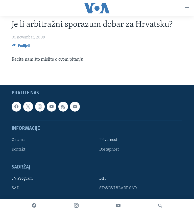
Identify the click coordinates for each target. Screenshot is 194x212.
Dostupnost (109, 149)
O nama (18, 140)
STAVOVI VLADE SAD (118, 188)
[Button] (21, 47)
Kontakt (18, 149)
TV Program (22, 179)
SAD (15, 188)
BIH (102, 179)
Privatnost (108, 140)
